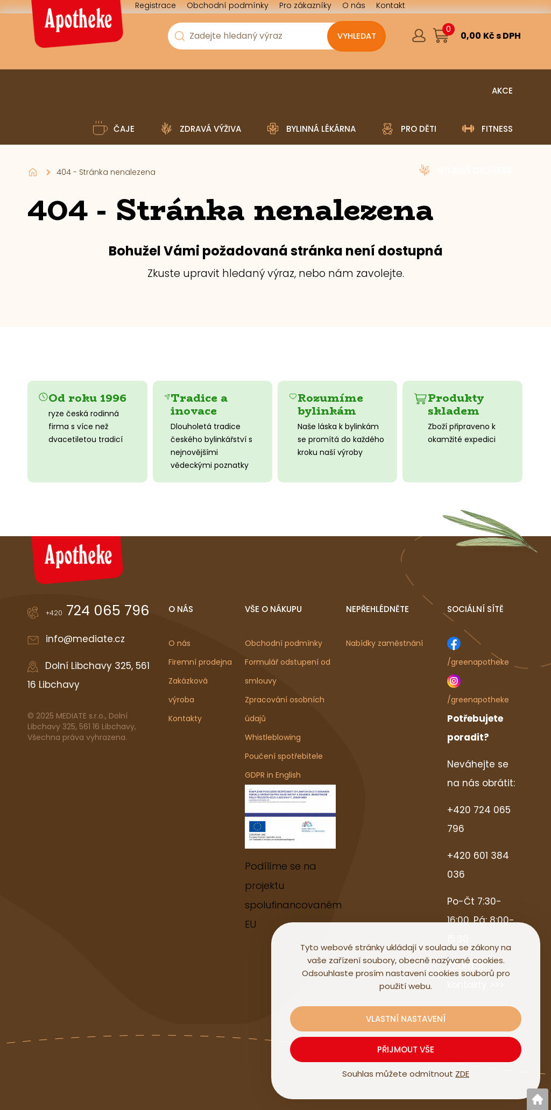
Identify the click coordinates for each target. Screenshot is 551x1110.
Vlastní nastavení (406, 1018)
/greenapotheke (478, 662)
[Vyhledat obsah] (356, 36)
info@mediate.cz (85, 638)
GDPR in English (273, 775)
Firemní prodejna (200, 662)
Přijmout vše (405, 1049)
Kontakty (185, 718)
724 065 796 (98, 610)
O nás (179, 643)
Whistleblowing (273, 737)
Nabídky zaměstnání (384, 643)
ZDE (462, 1073)
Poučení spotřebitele (284, 756)
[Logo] (75, 27)
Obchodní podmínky (283, 643)
